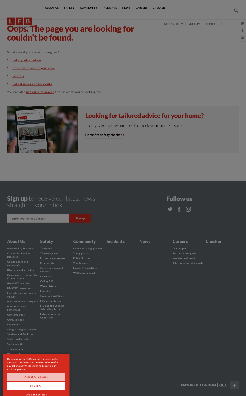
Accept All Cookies (36, 382)
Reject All (36, 391)
